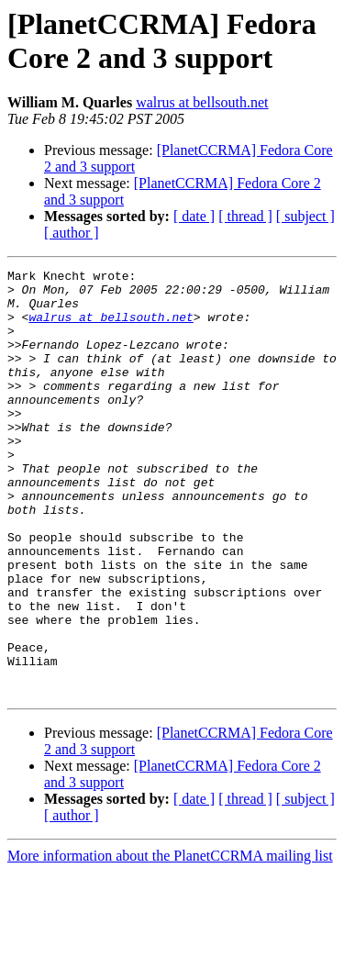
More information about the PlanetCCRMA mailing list (170, 941)
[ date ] (194, 216)
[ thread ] (245, 216)
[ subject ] (305, 216)
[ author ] (71, 232)
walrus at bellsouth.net (202, 102)
